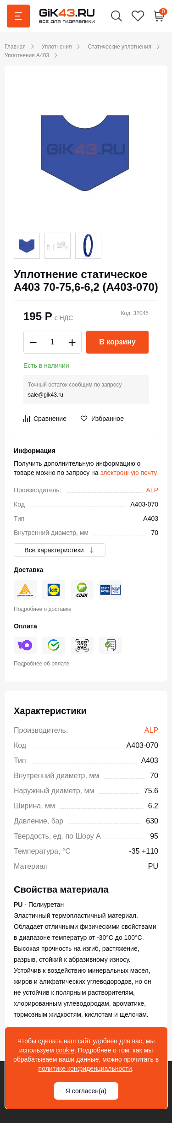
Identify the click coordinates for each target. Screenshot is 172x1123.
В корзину (117, 342)
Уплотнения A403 (27, 55)
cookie (64, 1050)
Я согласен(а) (86, 1091)
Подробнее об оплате (41, 663)
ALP (152, 490)
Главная (15, 47)
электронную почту (128, 472)
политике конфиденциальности (85, 1068)
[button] (116, 15)
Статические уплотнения (119, 47)
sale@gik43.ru (45, 395)
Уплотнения (57, 47)
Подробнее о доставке (43, 609)
